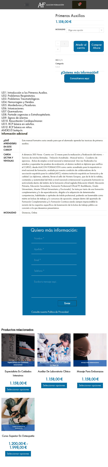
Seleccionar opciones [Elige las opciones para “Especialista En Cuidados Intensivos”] (18, 389)
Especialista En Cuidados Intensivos (18, 373)
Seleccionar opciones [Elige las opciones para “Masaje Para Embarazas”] (90, 385)
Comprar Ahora (97, 46)
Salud (57, 67)
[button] (27, 4)
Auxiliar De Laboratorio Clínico (54, 371)
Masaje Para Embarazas (90, 371)
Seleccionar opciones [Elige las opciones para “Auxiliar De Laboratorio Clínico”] (54, 385)
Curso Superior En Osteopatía (18, 436)
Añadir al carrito (81, 46)
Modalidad (60, 29)
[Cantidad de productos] (64, 44)
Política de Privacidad (58, 311)
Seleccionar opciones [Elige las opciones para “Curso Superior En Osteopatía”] (18, 453)
